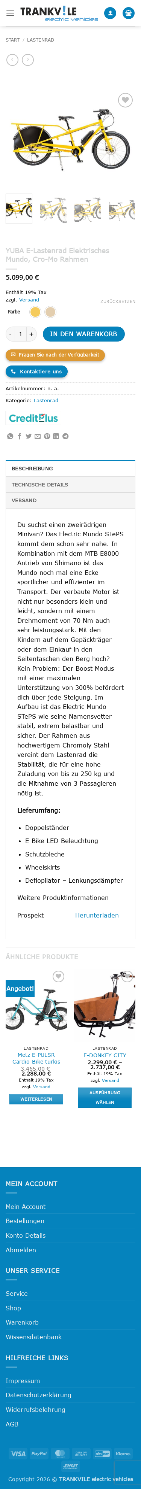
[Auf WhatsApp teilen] (10, 436)
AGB (12, 1424)
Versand (29, 300)
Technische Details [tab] (40, 485)
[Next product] (12, 60)
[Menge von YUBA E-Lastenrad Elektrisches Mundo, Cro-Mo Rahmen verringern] (10, 334)
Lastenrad (40, 40)
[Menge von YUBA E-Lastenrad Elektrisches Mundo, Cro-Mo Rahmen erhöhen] (32, 334)
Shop (13, 1307)
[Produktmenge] (21, 334)
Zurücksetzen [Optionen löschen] (117, 301)
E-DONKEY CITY (104, 1055)
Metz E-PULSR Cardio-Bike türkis (36, 1058)
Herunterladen (97, 915)
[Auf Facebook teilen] (20, 436)
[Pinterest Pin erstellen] (47, 436)
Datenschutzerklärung (38, 1394)
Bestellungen (25, 1220)
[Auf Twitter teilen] (29, 436)
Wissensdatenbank (34, 1336)
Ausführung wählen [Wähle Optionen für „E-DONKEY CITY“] (104, 1097)
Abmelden (21, 1249)
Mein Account (25, 1206)
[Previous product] (27, 60)
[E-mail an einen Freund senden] (38, 436)
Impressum (23, 1380)
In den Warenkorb (83, 333)
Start (13, 40)
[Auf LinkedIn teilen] (56, 436)
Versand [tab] (24, 500)
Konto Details (25, 1235)
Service (17, 1293)
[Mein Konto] (110, 13)
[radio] (35, 312)
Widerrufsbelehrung (35, 1409)
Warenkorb (22, 1322)
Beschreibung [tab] (32, 468)
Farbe (14, 312)
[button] (10, 13)
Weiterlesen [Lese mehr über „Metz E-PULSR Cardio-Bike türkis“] (36, 1099)
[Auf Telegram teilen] (65, 436)
